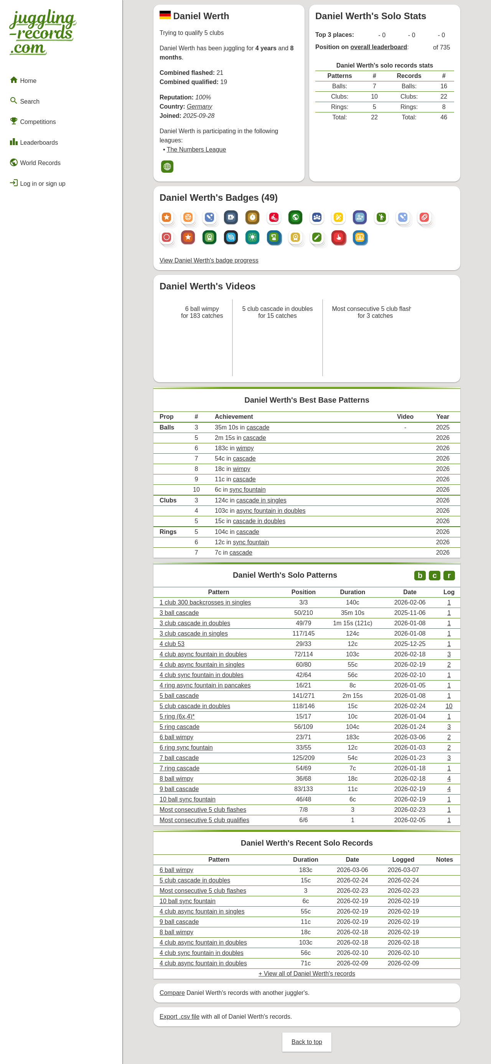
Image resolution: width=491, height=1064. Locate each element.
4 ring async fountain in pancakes (205, 685)
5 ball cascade (179, 695)
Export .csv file (179, 1016)
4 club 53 (172, 644)
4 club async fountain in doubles (203, 654)
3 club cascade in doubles (195, 623)
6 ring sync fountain (186, 747)
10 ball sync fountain (188, 799)
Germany (199, 106)
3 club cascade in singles (194, 633)
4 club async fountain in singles (202, 664)
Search (24, 100)
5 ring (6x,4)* (177, 716)
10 (449, 706)
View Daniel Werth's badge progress (209, 260)
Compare (172, 993)
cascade (258, 427)
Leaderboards (33, 141)
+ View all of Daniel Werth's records (307, 973)
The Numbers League (196, 149)
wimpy (245, 448)
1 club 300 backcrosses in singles (205, 602)
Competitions (32, 121)
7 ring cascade (179, 768)
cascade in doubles (259, 521)
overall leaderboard (379, 47)
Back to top (307, 1042)
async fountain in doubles (271, 510)
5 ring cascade (179, 727)
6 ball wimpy (176, 737)
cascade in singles (261, 500)
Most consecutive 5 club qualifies (204, 820)
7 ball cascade (179, 758)
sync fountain (247, 489)
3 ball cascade (179, 613)
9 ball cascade (179, 789)
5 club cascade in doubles (195, 706)
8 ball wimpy (176, 778)
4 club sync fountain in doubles (202, 675)
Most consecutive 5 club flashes (203, 809)
